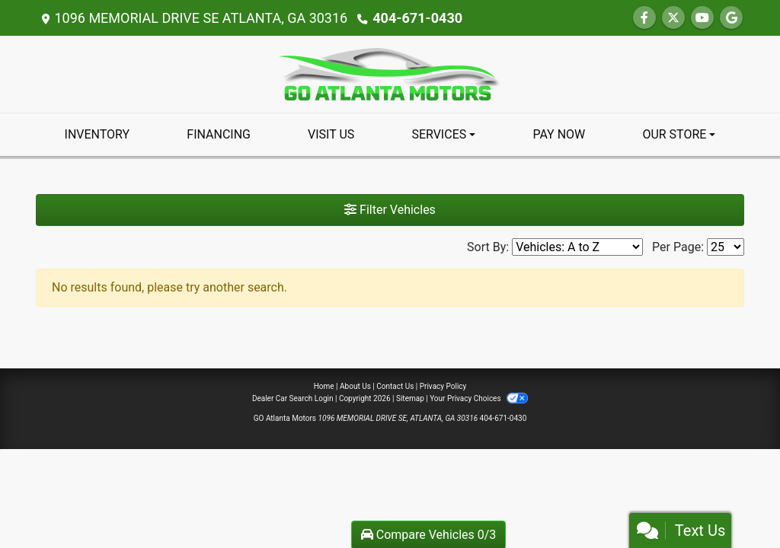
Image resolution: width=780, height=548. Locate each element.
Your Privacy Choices (479, 398)
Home (324, 386)
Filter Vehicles (390, 209)
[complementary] (734, 502)
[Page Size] (725, 247)
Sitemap (410, 398)
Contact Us (395, 386)
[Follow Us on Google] (731, 18)
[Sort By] (577, 247)
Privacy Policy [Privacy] (443, 386)
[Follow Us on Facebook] (644, 18)
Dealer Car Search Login (293, 398)
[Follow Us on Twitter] (673, 18)
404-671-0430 (417, 18)
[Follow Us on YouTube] (702, 18)
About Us (355, 386)
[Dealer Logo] (390, 73)
